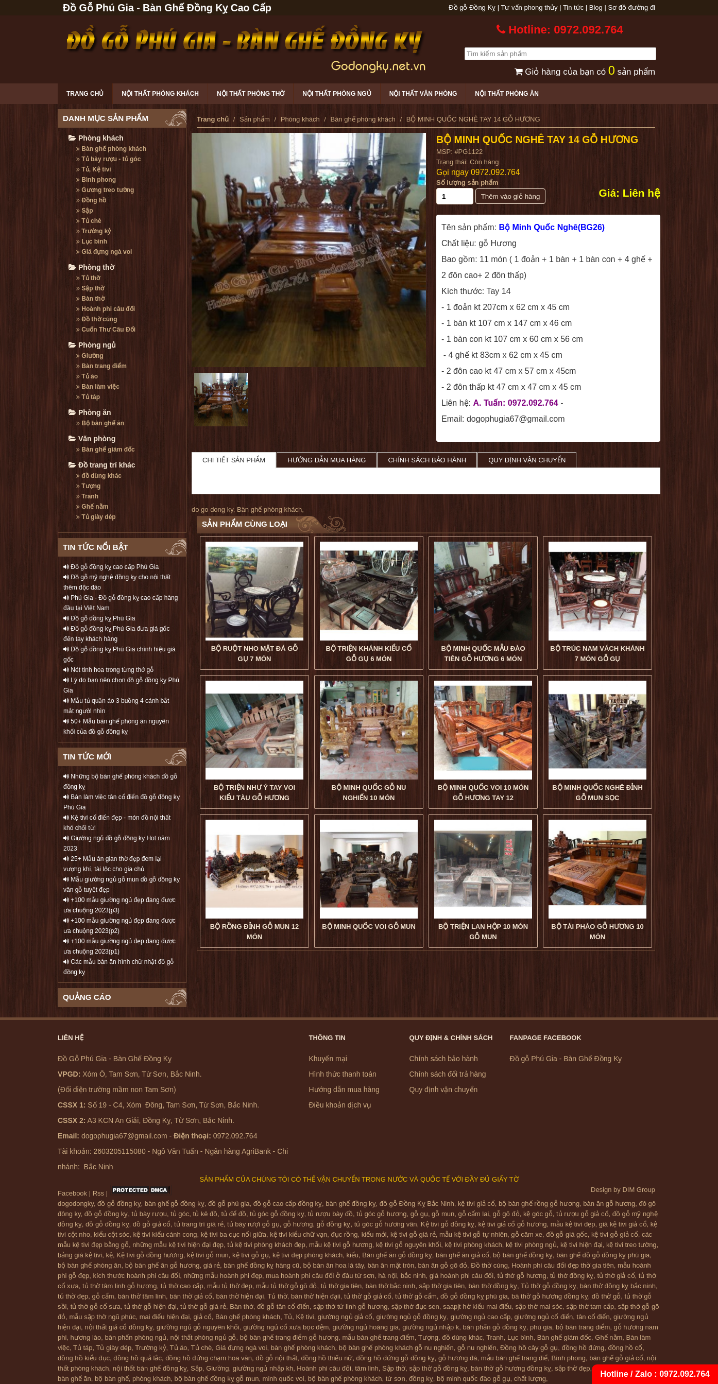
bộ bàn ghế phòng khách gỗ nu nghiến (396, 1348)
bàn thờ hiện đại (240, 1296)
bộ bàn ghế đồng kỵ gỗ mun (217, 1378)
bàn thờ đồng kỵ (492, 1286)
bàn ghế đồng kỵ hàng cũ (261, 1265)
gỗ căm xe (526, 1234)
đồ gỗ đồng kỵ (119, 1203)
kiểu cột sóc (111, 1234)
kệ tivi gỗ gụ (250, 1255)
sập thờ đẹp (572, 1368)
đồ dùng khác (99, 475)
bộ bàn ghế (112, 1378)
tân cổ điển (593, 1317)
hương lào (86, 1337)
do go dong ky (212, 509)
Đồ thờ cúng (96, 319)
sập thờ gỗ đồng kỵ (438, 1368)
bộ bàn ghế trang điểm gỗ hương (289, 1337)
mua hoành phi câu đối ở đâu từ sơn (320, 1275)
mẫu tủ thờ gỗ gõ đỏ (286, 1286)
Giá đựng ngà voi (104, 251)
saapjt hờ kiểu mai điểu (477, 1306)
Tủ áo (87, 376)
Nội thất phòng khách (160, 93)
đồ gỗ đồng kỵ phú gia (474, 1296)
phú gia (541, 1327)
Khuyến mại (328, 1058)
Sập (84, 210)
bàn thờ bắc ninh (391, 1286)
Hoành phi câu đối (105, 309)
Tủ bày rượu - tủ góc (108, 159)
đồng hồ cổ (625, 1348)
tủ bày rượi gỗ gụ (253, 1224)
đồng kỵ (421, 1378)
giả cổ (203, 1317)
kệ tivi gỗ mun (208, 1255)
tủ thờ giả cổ (616, 1275)
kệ (109, 1255)
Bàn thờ (90, 298)
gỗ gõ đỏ (506, 1214)
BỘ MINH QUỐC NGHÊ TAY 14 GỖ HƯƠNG (537, 139)
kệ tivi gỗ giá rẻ (413, 1234)
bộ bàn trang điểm (583, 1327)
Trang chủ (85, 93)
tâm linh (367, 1368)
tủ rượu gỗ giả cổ (582, 1214)
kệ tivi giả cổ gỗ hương (512, 1224)
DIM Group (638, 1189)
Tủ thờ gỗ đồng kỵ (548, 1286)
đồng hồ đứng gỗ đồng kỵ (395, 1358)
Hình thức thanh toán (343, 1074)
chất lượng (530, 1378)
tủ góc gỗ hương (381, 1214)
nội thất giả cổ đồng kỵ (118, 1327)
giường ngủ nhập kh (263, 1368)
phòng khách (151, 1378)
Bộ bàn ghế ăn (100, 423)
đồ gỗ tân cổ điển (283, 1306)
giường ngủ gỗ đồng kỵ (412, 1317)
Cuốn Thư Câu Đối (105, 329)
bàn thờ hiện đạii (315, 1296)
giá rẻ (211, 1265)
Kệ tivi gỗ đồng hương (149, 1255)
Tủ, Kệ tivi (93, 169)
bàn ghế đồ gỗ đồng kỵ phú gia (602, 1255)
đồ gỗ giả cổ (151, 1224)
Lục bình (91, 241)
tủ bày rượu (149, 1214)
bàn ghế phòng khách (303, 1348)
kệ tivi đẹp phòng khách (307, 1255)
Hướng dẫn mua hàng (326, 460)
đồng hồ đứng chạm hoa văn (208, 1358)
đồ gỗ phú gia (228, 1203)
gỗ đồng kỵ (334, 1224)
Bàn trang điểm (101, 366)
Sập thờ (90, 288)
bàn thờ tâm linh (142, 1296)
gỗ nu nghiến (477, 1348)
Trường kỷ (93, 231)
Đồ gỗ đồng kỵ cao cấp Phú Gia (111, 566)
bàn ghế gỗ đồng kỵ (174, 1203)
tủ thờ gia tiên (341, 1286)
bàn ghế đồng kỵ (350, 1203)
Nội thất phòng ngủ (336, 93)
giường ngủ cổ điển (544, 1317)
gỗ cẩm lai (473, 1214)
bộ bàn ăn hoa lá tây (333, 1265)
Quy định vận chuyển (527, 460)
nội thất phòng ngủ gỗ (203, 1337)
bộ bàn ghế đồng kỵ (523, 1255)
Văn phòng (92, 439)
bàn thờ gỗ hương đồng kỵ (511, 1368)
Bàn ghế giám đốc (105, 449)
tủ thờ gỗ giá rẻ (203, 1306)
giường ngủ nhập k (430, 1327)
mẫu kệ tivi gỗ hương (340, 1245)
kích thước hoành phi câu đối (136, 1275)
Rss (98, 1193)
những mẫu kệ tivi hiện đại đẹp (178, 1245)
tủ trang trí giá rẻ (199, 1224)
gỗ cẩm (103, 1296)
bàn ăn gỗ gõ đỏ (442, 1265)
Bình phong (96, 179)
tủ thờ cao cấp (182, 1286)
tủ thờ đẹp (73, 1296)
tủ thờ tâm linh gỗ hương (119, 1286)
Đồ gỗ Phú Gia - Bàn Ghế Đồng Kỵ (566, 1058)
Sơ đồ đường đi (631, 7)
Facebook (72, 1193)
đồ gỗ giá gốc (566, 1234)
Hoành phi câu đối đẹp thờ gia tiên (562, 1265)
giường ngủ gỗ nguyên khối (198, 1327)
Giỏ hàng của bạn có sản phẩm (585, 72)
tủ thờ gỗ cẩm (416, 1296)
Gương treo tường (105, 190)
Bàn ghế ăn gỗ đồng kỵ (397, 1255)
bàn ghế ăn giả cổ (462, 1255)
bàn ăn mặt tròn (390, 1265)
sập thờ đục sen (415, 1306)
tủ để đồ (233, 1214)
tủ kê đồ (205, 1214)
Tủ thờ (88, 278)
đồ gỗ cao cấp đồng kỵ (287, 1203)
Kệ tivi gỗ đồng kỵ (447, 1224)
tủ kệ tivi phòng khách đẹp (266, 1245)
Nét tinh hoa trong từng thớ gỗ (108, 669)
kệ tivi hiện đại (581, 1245)
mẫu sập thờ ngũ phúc (102, 1317)
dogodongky (76, 1203)
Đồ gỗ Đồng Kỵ (472, 7)
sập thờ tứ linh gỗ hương (350, 1306)
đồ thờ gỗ (606, 1296)
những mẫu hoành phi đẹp (223, 1275)
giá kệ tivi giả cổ (623, 1224)
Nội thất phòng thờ (250, 93)
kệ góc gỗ (538, 1214)
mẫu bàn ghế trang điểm (378, 1337)
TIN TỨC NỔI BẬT (95, 547)
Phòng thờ (91, 267)
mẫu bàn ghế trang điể (514, 1358)
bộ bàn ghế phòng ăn (89, 1265)
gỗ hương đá (457, 1358)
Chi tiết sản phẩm (233, 460)
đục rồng (344, 1234)
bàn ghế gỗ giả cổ (616, 1358)
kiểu (352, 1255)
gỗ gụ (419, 1214)
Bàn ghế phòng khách (111, 148)
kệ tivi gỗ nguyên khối (408, 1245)
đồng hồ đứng (582, 1348)
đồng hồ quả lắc (137, 1358)
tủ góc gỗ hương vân (385, 1224)
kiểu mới (374, 1234)
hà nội (387, 1275)
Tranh (87, 496)
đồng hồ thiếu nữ (326, 1358)
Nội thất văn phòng (423, 93)
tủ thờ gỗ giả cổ (367, 1296)
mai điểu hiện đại (165, 1317)
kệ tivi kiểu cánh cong (165, 1234)
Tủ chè (88, 220)
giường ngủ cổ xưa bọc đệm (286, 1327)
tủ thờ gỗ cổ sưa (96, 1306)
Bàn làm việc (97, 386)
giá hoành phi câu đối (461, 1275)
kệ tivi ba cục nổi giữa (233, 1234)
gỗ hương (298, 1224)
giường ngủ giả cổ (345, 1317)
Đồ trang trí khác (102, 465)
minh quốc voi (283, 1378)
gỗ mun (443, 1214)
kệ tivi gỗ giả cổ (614, 1234)
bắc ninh (413, 1275)
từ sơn (395, 1378)
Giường (90, 355)
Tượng (88, 486)
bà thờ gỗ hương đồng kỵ (549, 1296)
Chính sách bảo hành (427, 460)
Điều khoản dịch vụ (340, 1105)
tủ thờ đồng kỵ (571, 1275)
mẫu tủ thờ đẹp (229, 1286)
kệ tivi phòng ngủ (531, 1245)
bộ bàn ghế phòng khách (345, 1378)
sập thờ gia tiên (442, 1286)
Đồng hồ (91, 200)
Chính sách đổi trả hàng (447, 1074)
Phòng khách (96, 138)
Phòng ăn (90, 412)
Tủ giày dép (96, 517)
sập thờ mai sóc (539, 1306)
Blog (596, 7)
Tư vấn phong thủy (529, 7)
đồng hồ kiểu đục (84, 1358)
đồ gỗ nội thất (276, 1358)
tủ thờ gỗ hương (521, 1275)
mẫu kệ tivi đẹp (573, 1224)
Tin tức (573, 7)
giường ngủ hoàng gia (366, 1327)
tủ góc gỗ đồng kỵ (277, 1214)
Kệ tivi (305, 1317)
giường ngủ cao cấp (481, 1317)
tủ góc (179, 1214)
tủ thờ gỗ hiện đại (150, 1306)
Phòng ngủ (92, 345)
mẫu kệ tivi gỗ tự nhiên (473, 1234)
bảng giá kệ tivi (80, 1255)
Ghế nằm (92, 506)
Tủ (288, 1317)
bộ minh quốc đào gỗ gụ (473, 1378)
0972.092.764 (495, 172)
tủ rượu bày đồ (330, 1214)
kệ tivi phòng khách (473, 1245)
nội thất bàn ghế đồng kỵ (150, 1368)
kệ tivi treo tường (631, 1245)
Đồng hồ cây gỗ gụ (529, 1348)
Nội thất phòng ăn (507, 93)
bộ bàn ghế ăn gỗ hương (162, 1265)
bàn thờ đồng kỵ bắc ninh (618, 1286)
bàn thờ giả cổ (190, 1296)
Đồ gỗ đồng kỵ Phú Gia (99, 618)
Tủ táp (88, 397)
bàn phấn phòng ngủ (135, 1337)
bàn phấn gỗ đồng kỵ (494, 1327)
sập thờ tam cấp (590, 1306)
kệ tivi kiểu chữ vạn (298, 1234)
